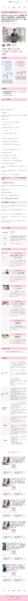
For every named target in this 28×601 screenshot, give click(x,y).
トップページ (7, 596)
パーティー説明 (16, 49)
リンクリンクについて (19, 596)
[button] (3, 7)
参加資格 (4, 49)
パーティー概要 (5, 51)
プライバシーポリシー (11, 597)
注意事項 (4, 54)
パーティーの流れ (13, 51)
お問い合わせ (18, 597)
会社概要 (12, 596)
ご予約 (20, 51)
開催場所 (9, 49)
